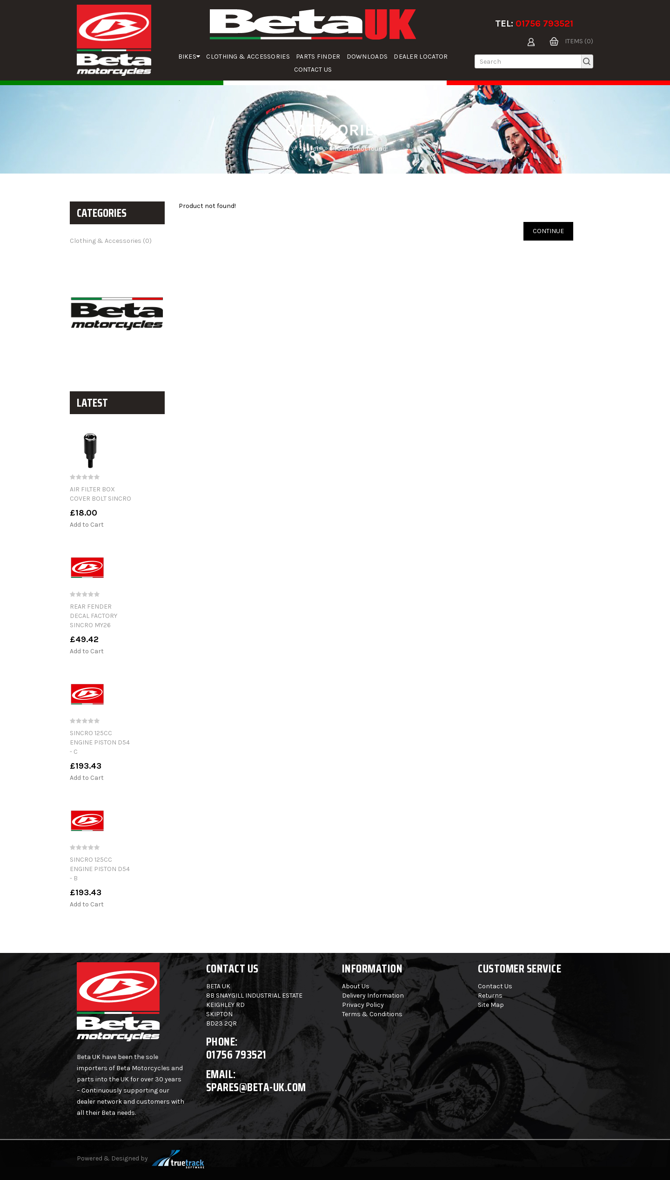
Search (310, 149)
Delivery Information (373, 995)
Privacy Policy (363, 1005)
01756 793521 (544, 23)
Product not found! (359, 149)
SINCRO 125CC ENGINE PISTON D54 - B (100, 869)
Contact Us (313, 70)
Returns (490, 995)
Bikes (189, 56)
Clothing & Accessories (248, 56)
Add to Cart (87, 525)
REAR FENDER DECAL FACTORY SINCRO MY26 (93, 616)
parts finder (318, 56)
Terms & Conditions (372, 1014)
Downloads (367, 56)
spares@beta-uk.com (256, 1087)
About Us (355, 986)
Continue (548, 231)
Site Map (491, 1005)
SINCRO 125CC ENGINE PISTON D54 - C (100, 742)
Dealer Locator (421, 56)
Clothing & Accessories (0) (111, 241)
